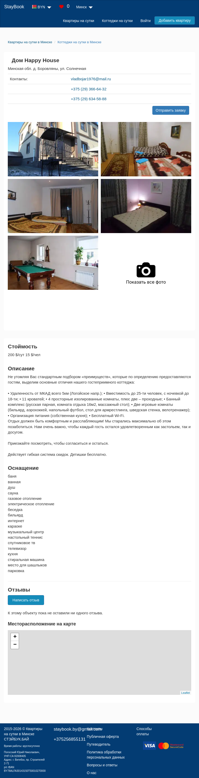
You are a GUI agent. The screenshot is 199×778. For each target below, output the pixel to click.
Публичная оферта (103, 736)
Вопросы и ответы (102, 765)
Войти (145, 21)
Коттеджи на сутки (117, 21)
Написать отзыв (25, 600)
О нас (91, 773)
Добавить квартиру (174, 20)
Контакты (94, 729)
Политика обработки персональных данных (106, 754)
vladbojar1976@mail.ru (91, 79)
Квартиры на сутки (78, 21)
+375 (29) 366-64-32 (88, 89)
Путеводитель (98, 744)
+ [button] (15, 637)
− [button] (15, 645)
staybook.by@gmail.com (78, 729)
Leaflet (185, 692)
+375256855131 (70, 739)
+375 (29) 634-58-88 (88, 99)
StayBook (14, 6)
